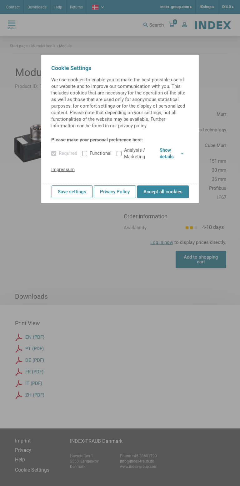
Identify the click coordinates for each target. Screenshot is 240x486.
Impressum (63, 169)
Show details (172, 153)
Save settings (72, 192)
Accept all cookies (162, 192)
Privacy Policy (115, 192)
